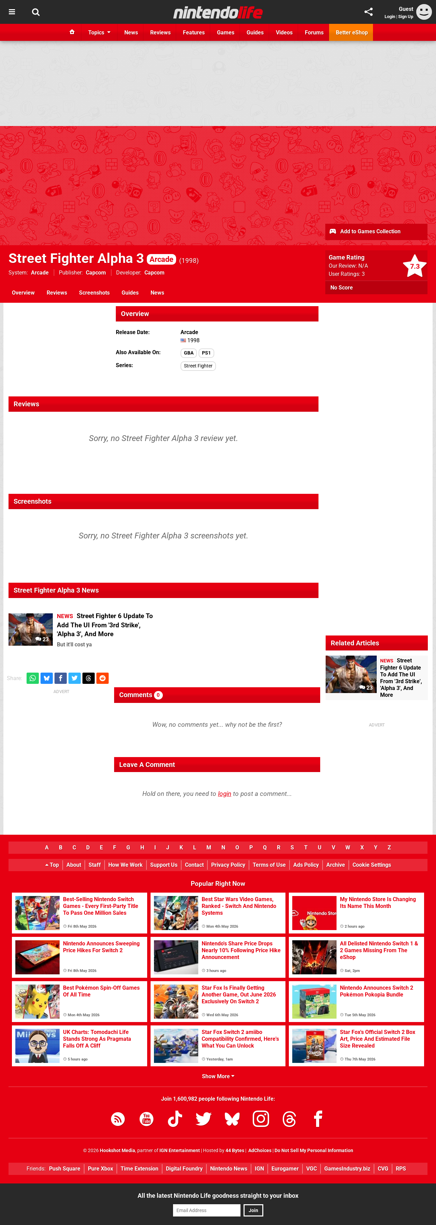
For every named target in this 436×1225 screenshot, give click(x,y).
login (224, 794)
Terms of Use (269, 865)
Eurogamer (285, 1168)
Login (390, 16)
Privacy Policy (228, 865)
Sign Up (405, 16)
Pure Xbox (100, 1168)
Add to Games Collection (365, 232)
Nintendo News (228, 1168)
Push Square (64, 1168)
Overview (23, 292)
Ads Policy (306, 865)
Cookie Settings (372, 865)
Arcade (40, 272)
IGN (259, 1168)
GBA (188, 353)
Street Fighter (198, 366)
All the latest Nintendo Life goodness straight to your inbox (218, 1195)
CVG (383, 1168)
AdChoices (259, 1150)
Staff (95, 865)
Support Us (163, 865)
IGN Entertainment (179, 1150)
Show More (218, 1076)
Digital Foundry (184, 1168)
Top (52, 865)
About (73, 865)
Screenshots (94, 292)
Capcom (96, 272)
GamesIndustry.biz (347, 1168)
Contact (194, 865)
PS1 (206, 353)
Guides (130, 292)
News (157, 292)
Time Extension (139, 1168)
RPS (401, 1168)
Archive (335, 865)
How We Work (125, 865)
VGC (311, 1168)
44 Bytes (234, 1150)
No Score (341, 287)
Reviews (57, 292)
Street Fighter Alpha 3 (92, 258)
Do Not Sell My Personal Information (314, 1150)
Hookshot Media (117, 1150)
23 (42, 639)
